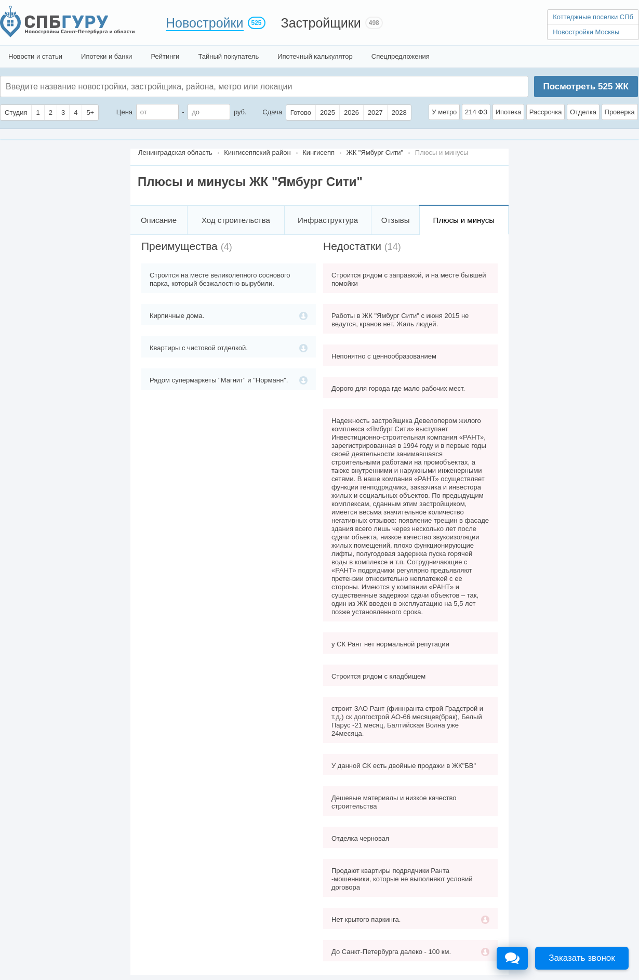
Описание (159, 220)
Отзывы (395, 220)
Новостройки (205, 23)
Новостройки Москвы (586, 32)
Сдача (272, 112)
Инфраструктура (328, 220)
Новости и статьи (35, 56)
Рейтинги (165, 56)
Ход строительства (236, 220)
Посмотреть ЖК (585, 86)
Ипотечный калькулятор (315, 56)
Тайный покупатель (228, 56)
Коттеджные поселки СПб (593, 17)
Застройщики (321, 23)
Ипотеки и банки (106, 56)
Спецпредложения (400, 56)
